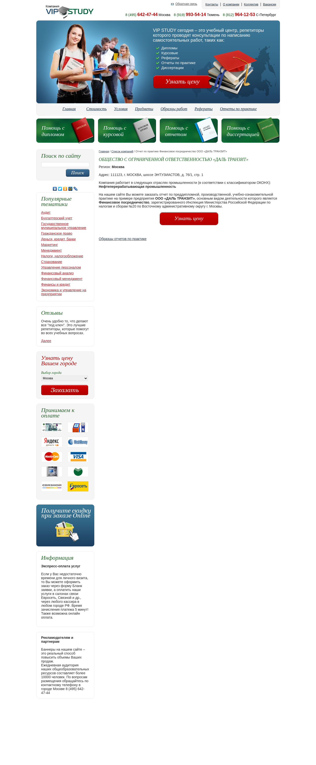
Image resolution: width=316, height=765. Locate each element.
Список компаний (122, 151)
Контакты (211, 4)
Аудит (46, 212)
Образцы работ (173, 109)
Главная (69, 109)
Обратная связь (186, 4)
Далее (46, 341)
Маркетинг (49, 245)
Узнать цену (182, 81)
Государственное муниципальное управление (63, 226)
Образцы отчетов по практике (123, 239)
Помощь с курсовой (114, 131)
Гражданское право (56, 233)
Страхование (51, 262)
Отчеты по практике (238, 109)
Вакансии (269, 4)
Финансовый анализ (57, 273)
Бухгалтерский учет (56, 218)
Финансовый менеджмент (62, 279)
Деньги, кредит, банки (58, 239)
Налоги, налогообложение (62, 256)
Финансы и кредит (55, 284)
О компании (231, 4)
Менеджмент (51, 250)
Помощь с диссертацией (243, 131)
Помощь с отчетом (176, 131)
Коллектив (251, 4)
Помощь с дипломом (53, 131)
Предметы (144, 109)
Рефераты (204, 109)
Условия (121, 109)
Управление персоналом (61, 267)
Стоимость (96, 109)
